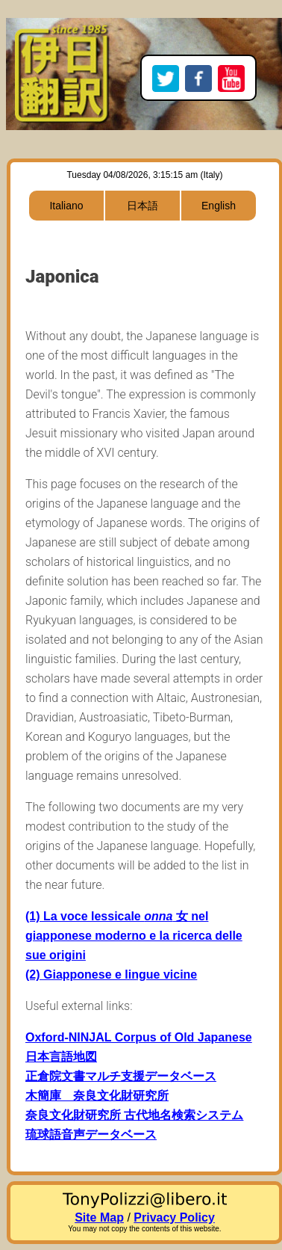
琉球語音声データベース (91, 1134)
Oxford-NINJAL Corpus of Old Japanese (138, 1037)
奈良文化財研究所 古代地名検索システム (134, 1115)
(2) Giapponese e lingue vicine (111, 974)
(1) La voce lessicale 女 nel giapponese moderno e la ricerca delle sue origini (133, 935)
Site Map (99, 1217)
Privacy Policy (174, 1217)
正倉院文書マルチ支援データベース (120, 1076)
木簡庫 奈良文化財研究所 (97, 1095)
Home (61, 34)
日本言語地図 (61, 1056)
